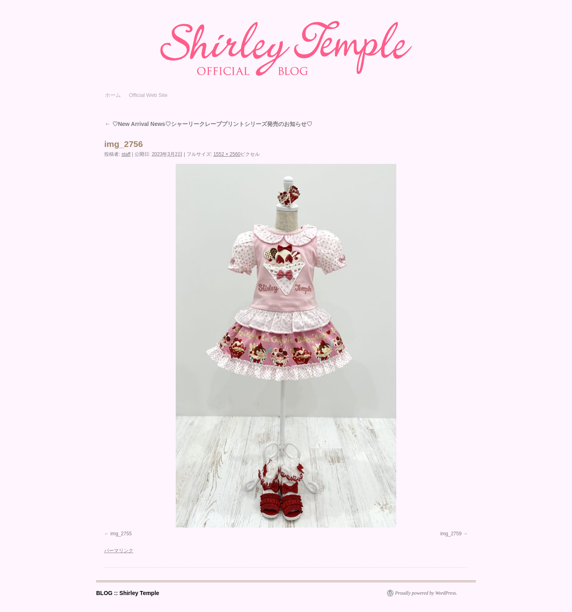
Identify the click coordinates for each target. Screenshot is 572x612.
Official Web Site (148, 95)
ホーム (113, 95)
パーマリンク (118, 550)
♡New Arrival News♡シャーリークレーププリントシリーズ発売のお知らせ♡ (208, 124)
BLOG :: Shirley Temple (127, 593)
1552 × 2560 (226, 154)
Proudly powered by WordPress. (426, 593)
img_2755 (121, 534)
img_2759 (451, 534)
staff (126, 154)
